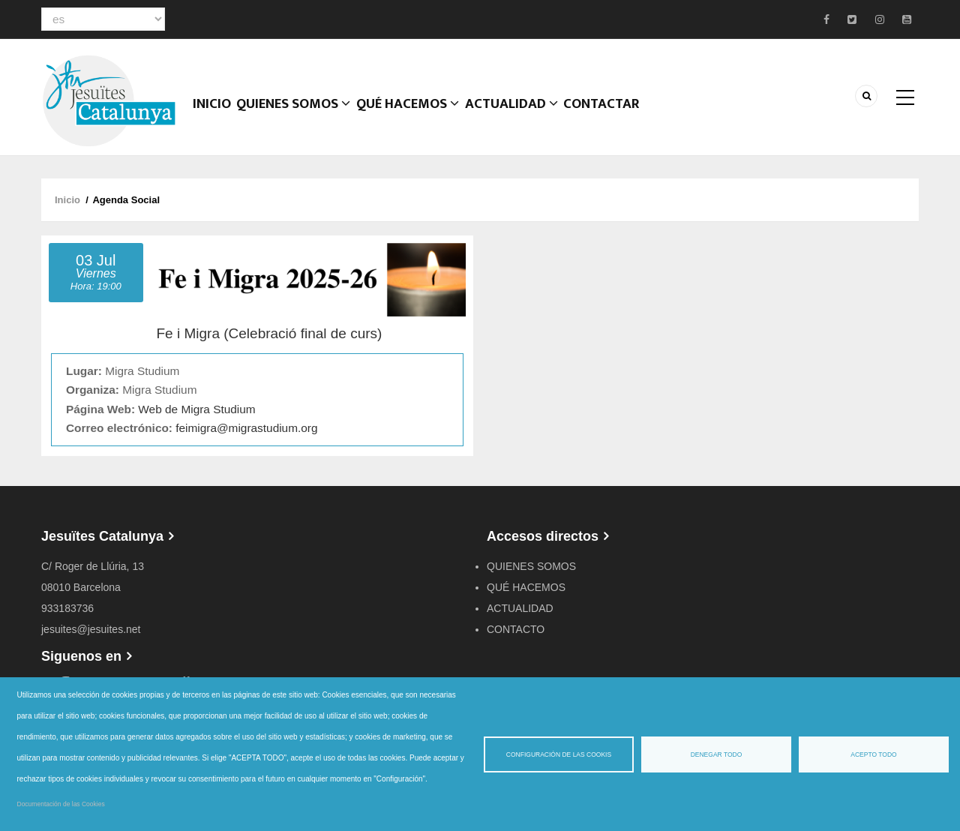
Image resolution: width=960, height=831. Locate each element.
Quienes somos (299, 116)
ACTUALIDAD (520, 116)
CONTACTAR (612, 116)
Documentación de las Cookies (61, 804)
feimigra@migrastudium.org (246, 428)
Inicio (214, 116)
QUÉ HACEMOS (415, 116)
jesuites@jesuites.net (91, 629)
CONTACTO (515, 629)
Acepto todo (873, 754)
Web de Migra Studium (196, 409)
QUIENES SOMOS (531, 566)
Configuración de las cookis (558, 754)
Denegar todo (716, 754)
